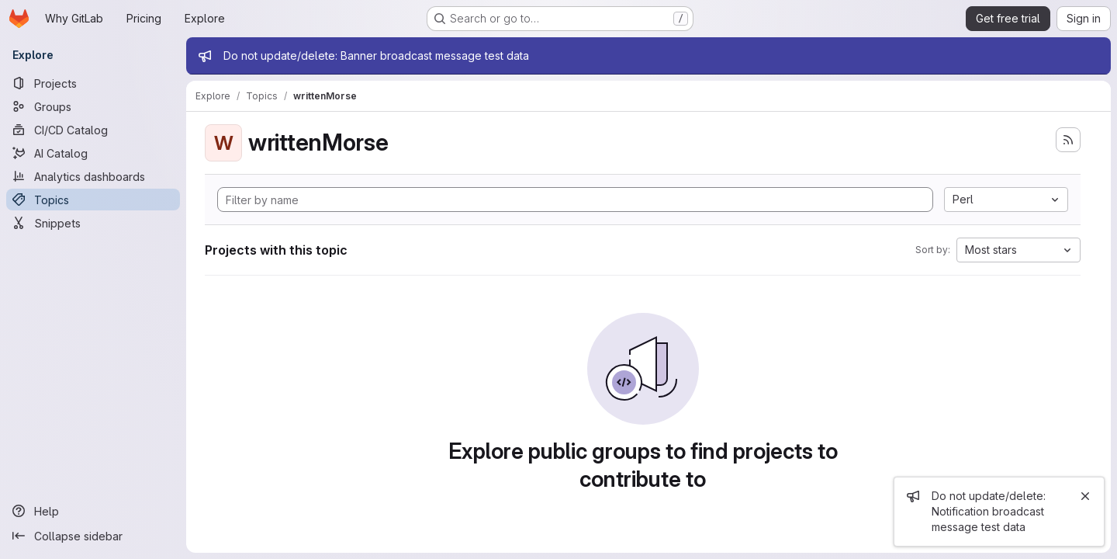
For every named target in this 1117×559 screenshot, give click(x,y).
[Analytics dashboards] (93, 176)
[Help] (93, 511)
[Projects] (93, 83)
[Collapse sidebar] (93, 536)
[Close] (1085, 496)
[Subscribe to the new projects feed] (1068, 139)
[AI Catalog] (93, 153)
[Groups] (93, 106)
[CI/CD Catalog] (93, 130)
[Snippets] (93, 223)
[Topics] (93, 199)
